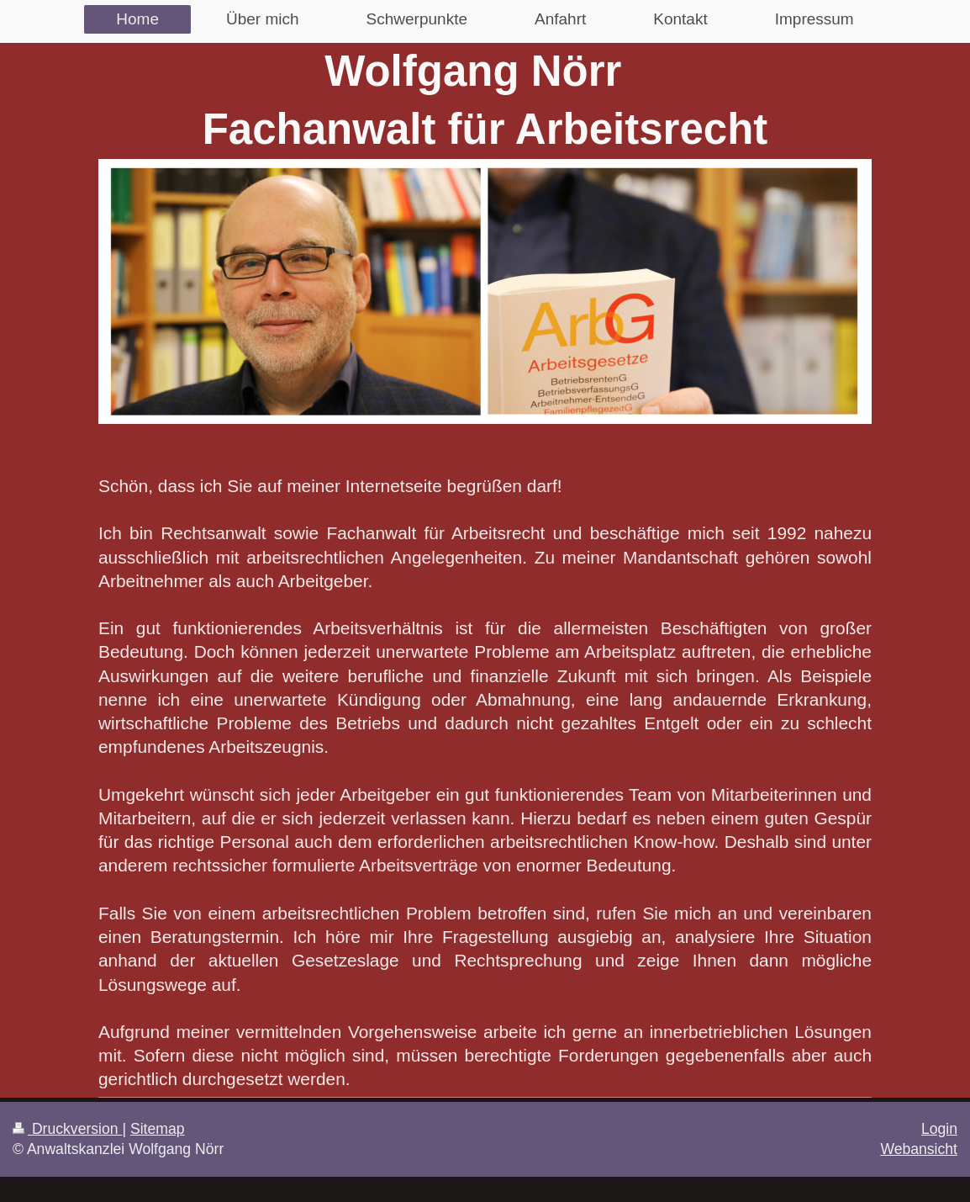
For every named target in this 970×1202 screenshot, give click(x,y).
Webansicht (918, 1149)
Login (939, 1128)
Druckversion (67, 1128)
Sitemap (157, 1128)
